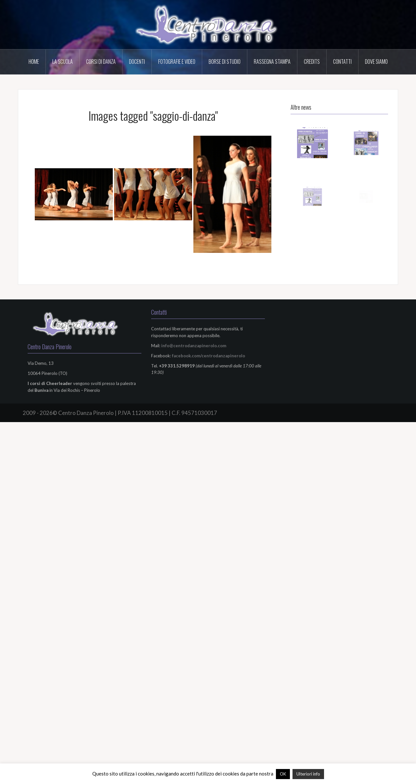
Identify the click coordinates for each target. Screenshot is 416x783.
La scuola (62, 61)
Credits (312, 61)
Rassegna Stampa (272, 61)
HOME (34, 61)
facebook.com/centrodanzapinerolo (208, 355)
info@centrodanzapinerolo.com (193, 345)
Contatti (342, 61)
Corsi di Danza (101, 61)
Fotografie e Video (176, 61)
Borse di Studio (224, 61)
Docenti (137, 61)
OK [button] (283, 773)
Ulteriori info (308, 773)
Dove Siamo (376, 61)
